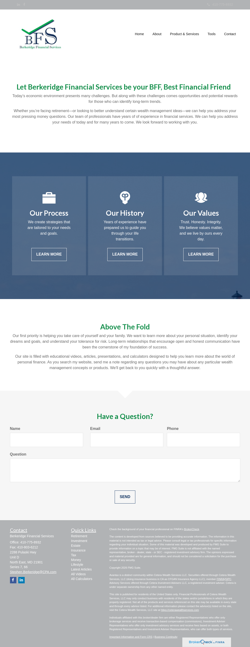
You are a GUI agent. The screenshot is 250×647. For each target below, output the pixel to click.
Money (76, 560)
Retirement (79, 536)
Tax (73, 555)
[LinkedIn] (18, 4)
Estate (75, 545)
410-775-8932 (220, 4)
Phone (173, 429)
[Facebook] (24, 4)
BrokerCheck (191, 529)
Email (95, 429)
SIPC (228, 579)
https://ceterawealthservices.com (180, 610)
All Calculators (81, 579)
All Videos (78, 574)
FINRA (220, 579)
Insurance (78, 550)
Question (18, 454)
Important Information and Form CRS (130, 636)
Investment (79, 541)
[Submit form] (125, 497)
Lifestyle (77, 564)
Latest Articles (81, 569)
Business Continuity (166, 636)
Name (15, 429)
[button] (157, 34)
